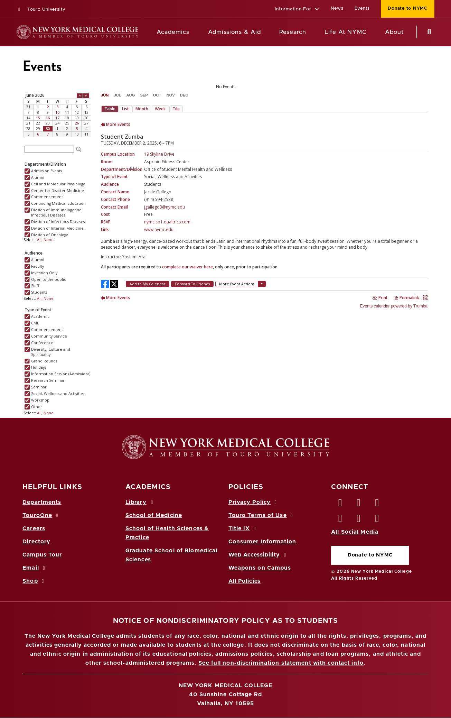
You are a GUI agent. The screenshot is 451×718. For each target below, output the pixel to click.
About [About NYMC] (394, 32)
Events (362, 8)
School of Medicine (153, 515)
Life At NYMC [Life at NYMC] (345, 32)
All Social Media (354, 532)
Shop (34, 581)
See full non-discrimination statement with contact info (281, 663)
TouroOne (41, 515)
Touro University (41, 9)
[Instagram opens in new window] (340, 520)
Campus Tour (42, 555)
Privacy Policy (253, 502)
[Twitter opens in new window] (358, 504)
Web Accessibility (258, 555)
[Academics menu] (194, 32)
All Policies (244, 581)
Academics (173, 32)
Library (140, 502)
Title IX (243, 528)
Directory (36, 541)
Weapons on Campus (259, 568)
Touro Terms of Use (261, 515)
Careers (33, 528)
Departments (41, 502)
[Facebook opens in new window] (340, 504)
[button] (297, 9)
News (337, 8)
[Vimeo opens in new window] (358, 520)
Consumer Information (262, 541)
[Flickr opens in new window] (377, 520)
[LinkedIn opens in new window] (377, 504)
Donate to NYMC (370, 555)
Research (292, 32)
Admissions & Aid (234, 32)
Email (34, 568)
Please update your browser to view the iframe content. (225, 87)
